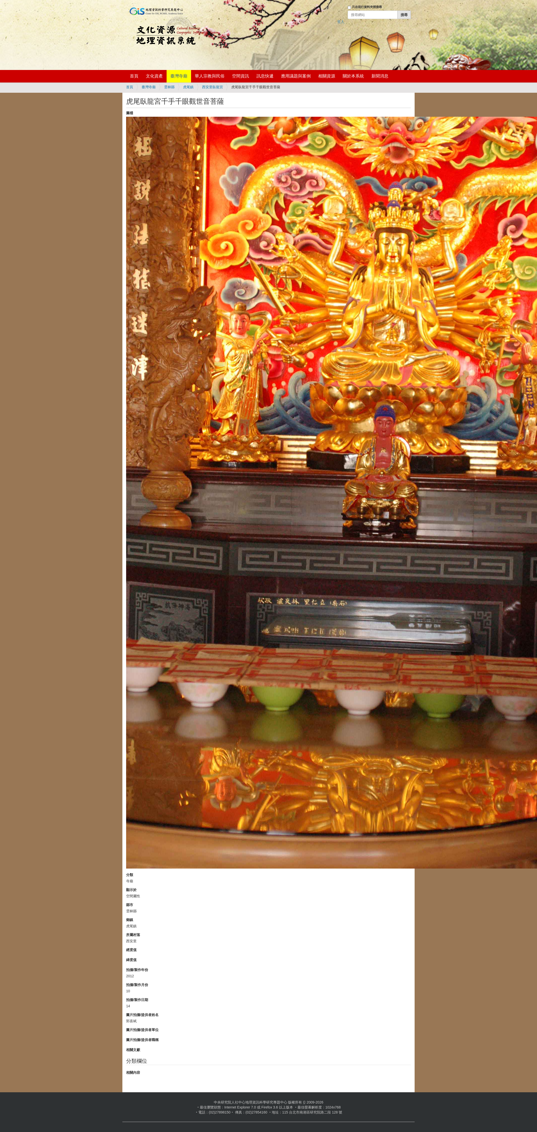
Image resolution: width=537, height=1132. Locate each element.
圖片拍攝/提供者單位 (142, 1030)
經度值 (131, 950)
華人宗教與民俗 (210, 76)
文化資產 (154, 76)
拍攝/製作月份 (137, 985)
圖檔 (129, 113)
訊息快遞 (265, 76)
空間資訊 (240, 76)
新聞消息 (379, 76)
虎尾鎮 (188, 87)
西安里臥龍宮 (212, 87)
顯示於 (131, 890)
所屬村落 (133, 935)
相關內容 (133, 1073)
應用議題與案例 (296, 76)
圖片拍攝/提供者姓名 (142, 1015)
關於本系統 (353, 76)
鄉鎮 (129, 920)
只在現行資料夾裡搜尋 (367, 7)
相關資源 (326, 76)
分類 (129, 875)
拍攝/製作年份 (137, 970)
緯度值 (131, 960)
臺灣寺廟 (178, 76)
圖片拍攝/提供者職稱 (142, 1040)
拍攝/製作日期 (137, 1000)
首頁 (134, 76)
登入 (340, 22)
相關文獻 (133, 1050)
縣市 (129, 905)
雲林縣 (169, 87)
